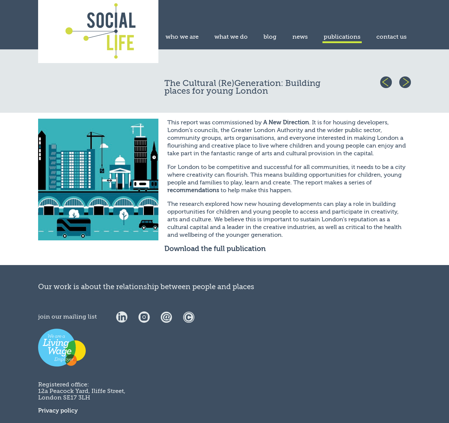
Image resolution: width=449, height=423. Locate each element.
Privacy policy (58, 410)
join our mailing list (67, 316)
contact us (391, 36)
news (300, 36)
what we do (231, 36)
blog (270, 36)
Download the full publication (215, 249)
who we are (182, 36)
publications (342, 36)
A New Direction (286, 122)
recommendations (193, 190)
